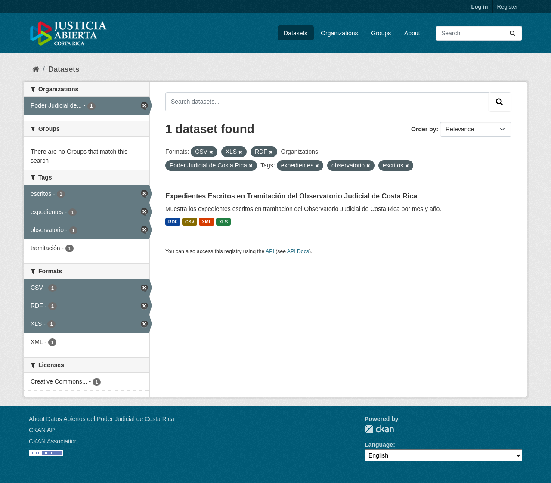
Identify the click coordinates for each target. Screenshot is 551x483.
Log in (479, 6)
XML (206, 221)
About (412, 33)
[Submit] (513, 33)
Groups (381, 33)
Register (507, 6)
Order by (423, 129)
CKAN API (43, 430)
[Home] (35, 69)
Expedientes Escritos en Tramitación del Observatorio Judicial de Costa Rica (291, 196)
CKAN (379, 428)
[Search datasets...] (479, 33)
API (270, 251)
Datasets (295, 33)
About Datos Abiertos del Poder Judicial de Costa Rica (101, 418)
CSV (190, 221)
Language (379, 444)
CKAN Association (53, 441)
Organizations (339, 33)
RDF (173, 221)
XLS (223, 221)
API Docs (298, 251)
